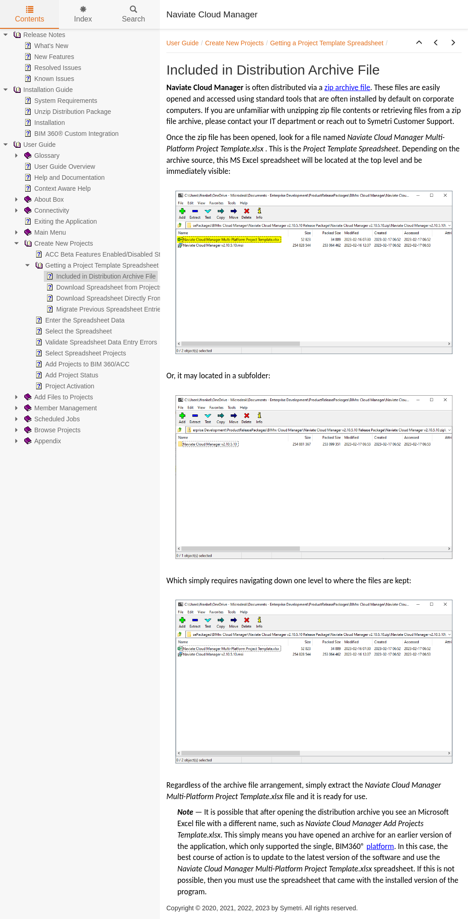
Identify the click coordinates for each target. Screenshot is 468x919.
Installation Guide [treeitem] (42, 89)
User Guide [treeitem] (33, 144)
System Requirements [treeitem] (59, 100)
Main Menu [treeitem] (44, 232)
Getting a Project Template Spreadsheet (326, 43)
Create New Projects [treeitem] (57, 243)
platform (380, 846)
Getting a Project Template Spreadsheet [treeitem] (96, 265)
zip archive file (347, 87)
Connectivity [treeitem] (45, 210)
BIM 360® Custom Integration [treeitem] (70, 133)
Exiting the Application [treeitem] (59, 221)
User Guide (182, 43)
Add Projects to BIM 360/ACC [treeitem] (81, 364)
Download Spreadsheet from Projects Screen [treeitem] (114, 287)
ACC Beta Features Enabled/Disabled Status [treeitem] (103, 254)
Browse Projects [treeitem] (51, 430)
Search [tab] (133, 14)
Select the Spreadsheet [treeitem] (72, 331)
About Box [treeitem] (43, 199)
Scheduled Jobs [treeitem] (51, 419)
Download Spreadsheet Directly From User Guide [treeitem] (120, 298)
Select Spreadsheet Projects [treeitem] (79, 353)
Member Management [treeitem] (59, 408)
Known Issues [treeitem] (48, 78)
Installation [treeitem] (43, 122)
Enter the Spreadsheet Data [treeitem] (79, 320)
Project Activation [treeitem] (63, 386)
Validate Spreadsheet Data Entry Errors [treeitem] (95, 342)
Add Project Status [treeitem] (65, 375)
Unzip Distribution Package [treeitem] (66, 111)
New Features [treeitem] (48, 56)
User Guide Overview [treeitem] (58, 166)
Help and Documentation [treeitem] (63, 177)
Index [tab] (83, 14)
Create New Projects (234, 43)
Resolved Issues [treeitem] (51, 67)
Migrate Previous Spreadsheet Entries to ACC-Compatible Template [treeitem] (146, 309)
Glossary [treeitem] (40, 155)
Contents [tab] (29, 14)
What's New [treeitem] (45, 45)
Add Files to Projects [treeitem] (57, 397)
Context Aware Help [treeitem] (56, 188)
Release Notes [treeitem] (38, 34)
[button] (419, 43)
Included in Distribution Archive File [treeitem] (100, 276)
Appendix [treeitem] (41, 440)
